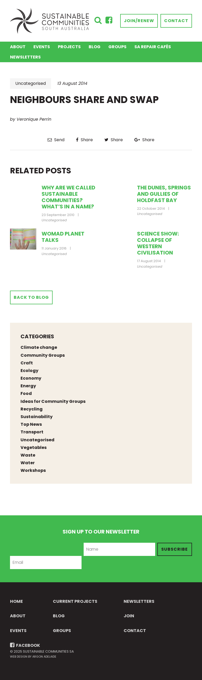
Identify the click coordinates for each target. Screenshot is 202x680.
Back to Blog (31, 297)
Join (129, 616)
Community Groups (43, 355)
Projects (69, 47)
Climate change (39, 347)
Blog (94, 47)
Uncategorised (30, 83)
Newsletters (25, 57)
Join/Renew (139, 21)
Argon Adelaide (44, 656)
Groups (117, 47)
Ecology (29, 371)
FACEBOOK (25, 645)
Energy (28, 386)
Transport (32, 432)
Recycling (32, 409)
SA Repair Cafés (152, 47)
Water (28, 463)
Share (84, 140)
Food (26, 393)
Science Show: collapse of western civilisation (158, 243)
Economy (31, 378)
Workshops (33, 470)
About (18, 47)
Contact (176, 21)
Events (41, 47)
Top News (31, 424)
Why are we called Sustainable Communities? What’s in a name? (68, 197)
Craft (27, 363)
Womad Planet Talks (63, 237)
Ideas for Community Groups (53, 401)
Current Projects (75, 601)
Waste (28, 455)
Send (56, 140)
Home (16, 601)
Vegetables (34, 447)
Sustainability (37, 417)
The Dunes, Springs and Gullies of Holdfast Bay (164, 194)
